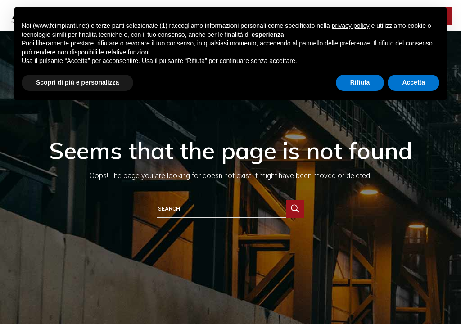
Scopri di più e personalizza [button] (77, 82)
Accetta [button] (413, 82)
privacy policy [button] (351, 25)
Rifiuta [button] (360, 82)
